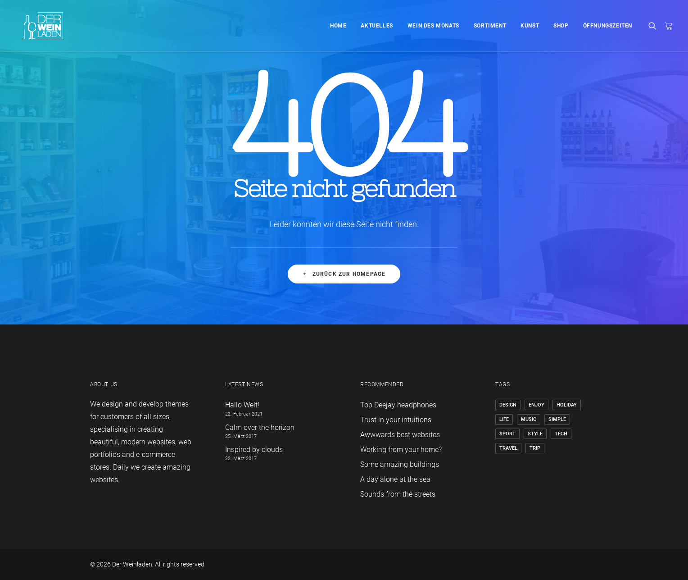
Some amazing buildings (399, 464)
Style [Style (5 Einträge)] (535, 434)
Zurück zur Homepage (343, 274)
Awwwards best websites (400, 434)
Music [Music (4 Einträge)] (528, 419)
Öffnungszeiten (607, 26)
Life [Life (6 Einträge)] (504, 419)
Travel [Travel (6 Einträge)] (508, 448)
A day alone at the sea (395, 479)
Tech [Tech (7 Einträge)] (561, 434)
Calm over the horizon (259, 427)
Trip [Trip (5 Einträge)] (535, 448)
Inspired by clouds (254, 449)
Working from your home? (401, 449)
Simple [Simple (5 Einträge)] (557, 419)
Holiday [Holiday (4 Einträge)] (567, 405)
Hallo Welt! (242, 405)
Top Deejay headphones (398, 405)
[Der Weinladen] (35, 25)
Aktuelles (377, 26)
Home (338, 26)
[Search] (654, 25)
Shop (560, 26)
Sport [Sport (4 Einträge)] (507, 434)
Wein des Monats (433, 26)
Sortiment (490, 26)
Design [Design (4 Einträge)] (507, 405)
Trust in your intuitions (395, 420)
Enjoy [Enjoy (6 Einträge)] (536, 405)
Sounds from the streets (397, 494)
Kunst (530, 26)
